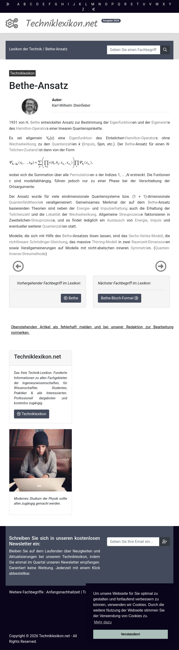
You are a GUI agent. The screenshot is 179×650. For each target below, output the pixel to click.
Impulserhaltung (113, 208)
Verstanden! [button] (130, 634)
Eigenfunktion (121, 122)
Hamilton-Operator (31, 128)
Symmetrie (140, 248)
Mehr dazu (103, 622)
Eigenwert (159, 122)
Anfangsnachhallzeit (63, 592)
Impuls (89, 144)
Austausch (116, 220)
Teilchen (16, 150)
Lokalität (53, 214)
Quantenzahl (62, 144)
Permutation (80, 175)
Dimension (157, 242)
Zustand (31, 150)
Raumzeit (139, 242)
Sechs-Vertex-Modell (146, 236)
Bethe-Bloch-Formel (119, 298)
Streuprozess (130, 214)
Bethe (35, 122)
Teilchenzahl (19, 214)
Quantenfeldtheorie (25, 202)
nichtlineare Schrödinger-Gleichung (38, 242)
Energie (83, 208)
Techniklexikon (31, 414)
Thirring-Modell (104, 242)
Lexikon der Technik (25, 49)
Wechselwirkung (22, 144)
